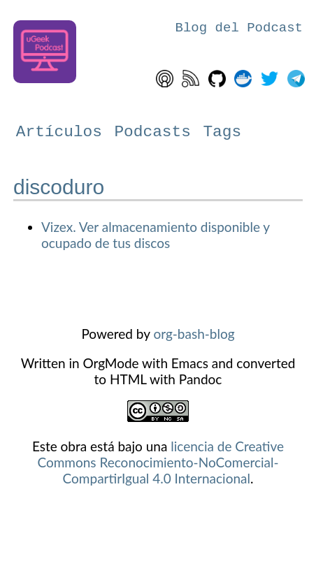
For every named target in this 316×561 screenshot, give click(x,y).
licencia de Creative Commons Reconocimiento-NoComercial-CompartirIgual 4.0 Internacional (160, 462)
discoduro (58, 186)
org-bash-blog (193, 334)
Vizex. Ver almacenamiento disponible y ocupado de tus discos (155, 235)
